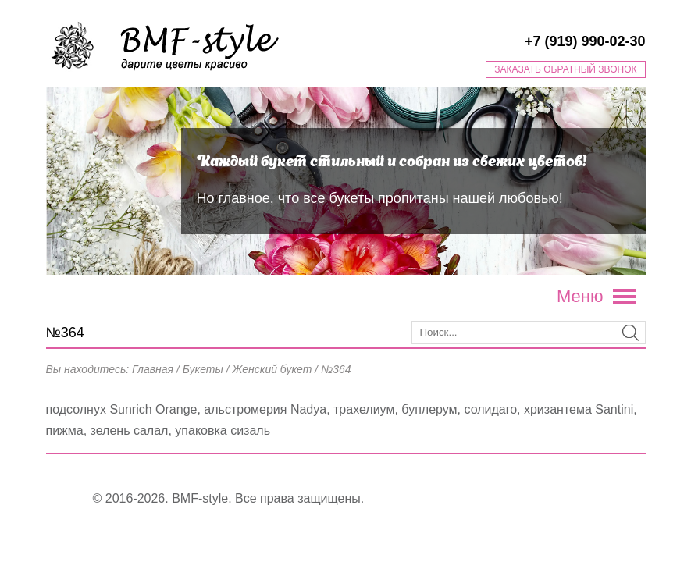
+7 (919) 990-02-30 (585, 41)
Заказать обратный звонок (565, 69)
